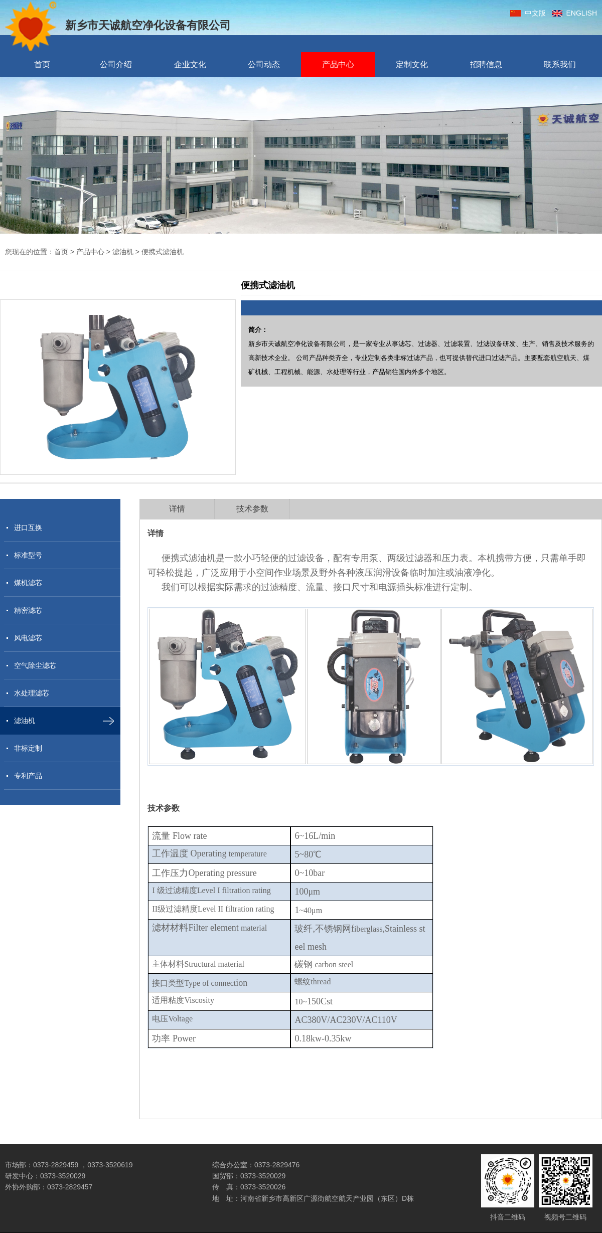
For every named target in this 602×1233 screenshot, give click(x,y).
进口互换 (28, 527)
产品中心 (338, 64)
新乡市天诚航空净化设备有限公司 (118, 26)
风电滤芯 (28, 638)
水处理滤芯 (31, 693)
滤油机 (122, 252)
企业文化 (190, 64)
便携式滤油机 (162, 252)
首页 (42, 64)
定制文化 (412, 64)
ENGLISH (574, 13)
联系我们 (560, 64)
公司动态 (264, 64)
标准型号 (28, 555)
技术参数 (252, 508)
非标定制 (28, 748)
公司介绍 (116, 64)
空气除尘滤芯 (35, 665)
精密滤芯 (28, 610)
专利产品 (28, 776)
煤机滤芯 (28, 583)
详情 (177, 508)
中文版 (528, 13)
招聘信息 (486, 64)
